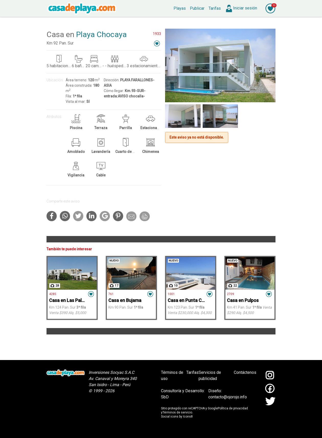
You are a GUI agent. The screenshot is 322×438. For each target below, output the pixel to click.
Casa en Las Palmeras (72, 300)
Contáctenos (245, 372)
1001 (171, 294)
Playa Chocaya (101, 34)
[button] (157, 43)
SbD (165, 397)
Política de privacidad (233, 408)
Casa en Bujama (124, 300)
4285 (52, 294)
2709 (230, 294)
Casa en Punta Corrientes (194, 300)
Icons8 (188, 416)
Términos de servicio (177, 412)
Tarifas (192, 372)
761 (111, 294)
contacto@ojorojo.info (227, 397)
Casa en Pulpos (243, 300)
